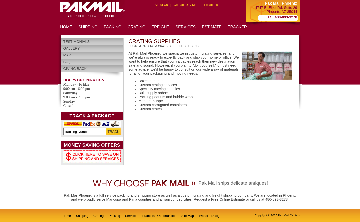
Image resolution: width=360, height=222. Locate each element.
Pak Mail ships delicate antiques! (233, 183)
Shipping (82, 216)
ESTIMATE (212, 27)
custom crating (192, 196)
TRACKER (237, 27)
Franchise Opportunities (159, 216)
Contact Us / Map (186, 5)
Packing (114, 216)
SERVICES (186, 27)
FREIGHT (160, 27)
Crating (99, 216)
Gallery (72, 48)
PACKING (113, 27)
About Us (161, 5)
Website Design (210, 216)
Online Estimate (232, 200)
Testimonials (77, 42)
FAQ (67, 62)
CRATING (137, 27)
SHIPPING (88, 27)
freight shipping (224, 196)
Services (131, 216)
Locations (211, 5)
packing (123, 196)
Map (67, 55)
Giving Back (75, 69)
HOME (66, 27)
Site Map (188, 216)
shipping (144, 196)
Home (66, 216)
